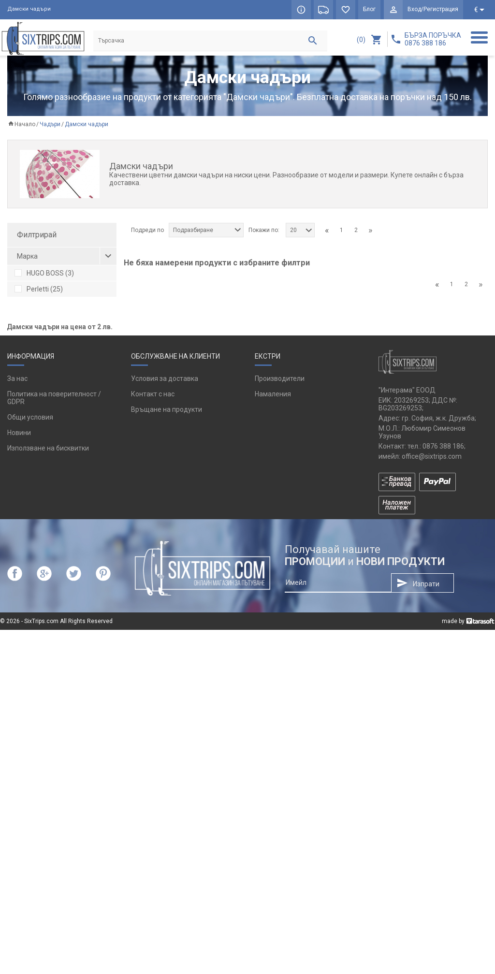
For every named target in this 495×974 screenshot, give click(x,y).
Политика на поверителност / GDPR (54, 742)
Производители (280, 723)
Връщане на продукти (166, 753)
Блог (369, 9)
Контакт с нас (153, 738)
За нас (17, 723)
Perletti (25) (39, 289)
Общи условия (30, 761)
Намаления (273, 738)
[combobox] (206, 230)
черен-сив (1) (42, 408)
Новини (19, 777)
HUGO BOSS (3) (44, 273)
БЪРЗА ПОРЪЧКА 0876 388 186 (433, 39)
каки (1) (33, 344)
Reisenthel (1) (42, 305)
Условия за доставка (164, 723)
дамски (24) (39, 467)
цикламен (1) (42, 424)
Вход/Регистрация (432, 9)
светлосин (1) (42, 392)
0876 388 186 (443, 790)
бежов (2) (36, 376)
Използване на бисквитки (48, 792)
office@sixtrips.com (432, 800)
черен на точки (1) (50, 360)
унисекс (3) (38, 451)
